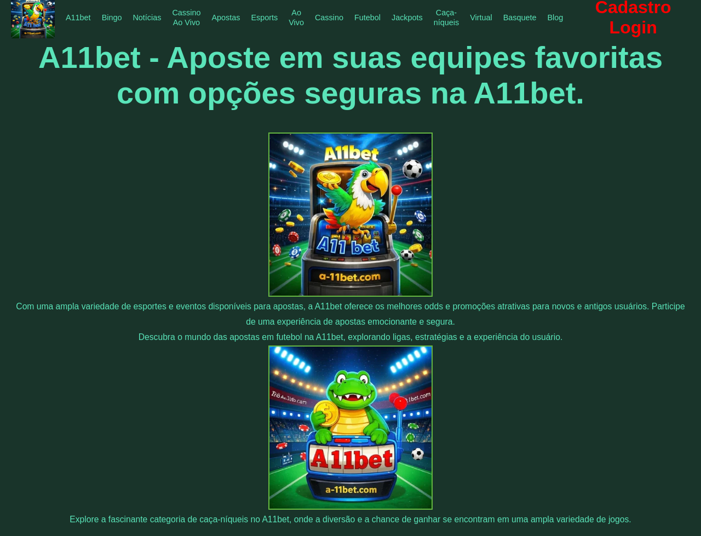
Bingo (112, 17)
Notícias (147, 17)
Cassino (329, 17)
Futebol (367, 17)
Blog (556, 17)
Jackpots (407, 17)
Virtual (481, 17)
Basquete (520, 17)
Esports (264, 17)
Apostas (225, 17)
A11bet (78, 17)
